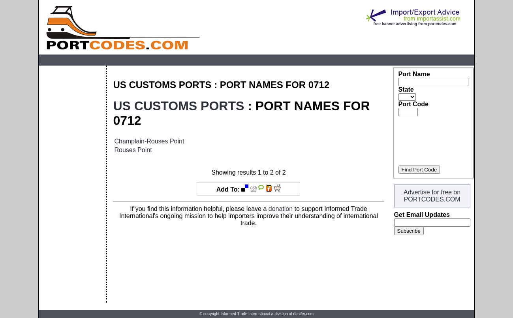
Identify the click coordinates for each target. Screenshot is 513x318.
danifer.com (303, 314)
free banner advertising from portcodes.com (415, 24)
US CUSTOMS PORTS (178, 106)
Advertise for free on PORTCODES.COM (432, 196)
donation (281, 208)
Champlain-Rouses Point (149, 141)
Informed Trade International (245, 314)
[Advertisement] (72, 184)
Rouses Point (133, 150)
